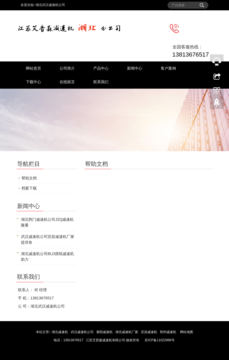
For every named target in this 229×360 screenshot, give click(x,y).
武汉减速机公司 (82, 332)
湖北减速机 (60, 332)
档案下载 (29, 188)
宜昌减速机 (149, 332)
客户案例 (168, 68)
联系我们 (101, 82)
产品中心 (101, 68)
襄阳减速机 (104, 332)
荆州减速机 (168, 332)
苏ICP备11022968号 (159, 340)
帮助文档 (29, 178)
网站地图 (186, 332)
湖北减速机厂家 (126, 332)
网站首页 (33, 68)
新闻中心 (134, 68)
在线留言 (67, 82)
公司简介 (67, 68)
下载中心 (33, 82)
